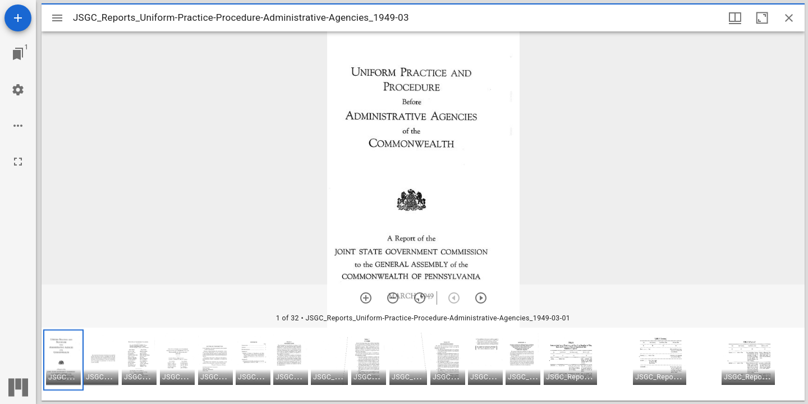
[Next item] (480, 297)
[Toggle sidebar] (57, 17)
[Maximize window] (762, 17)
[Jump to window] (17, 53)
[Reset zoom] (419, 297)
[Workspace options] (17, 125)
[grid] (423, 364)
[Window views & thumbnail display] (735, 17)
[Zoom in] (365, 297)
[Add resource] (17, 17)
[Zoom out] (392, 297)
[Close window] (788, 17)
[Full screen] (17, 161)
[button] (63, 360)
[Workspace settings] (17, 89)
